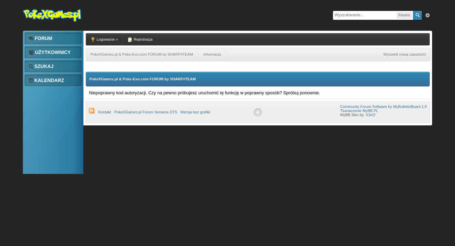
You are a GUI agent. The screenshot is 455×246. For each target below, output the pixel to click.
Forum (40, 38)
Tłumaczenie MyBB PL (359, 111)
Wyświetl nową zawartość (404, 54)
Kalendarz (46, 80)
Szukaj (41, 66)
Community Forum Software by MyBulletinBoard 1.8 (383, 107)
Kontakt (104, 112)
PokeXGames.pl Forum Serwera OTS (145, 112)
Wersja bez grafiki (195, 112)
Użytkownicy (50, 52)
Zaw (427, 15)
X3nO (370, 115)
